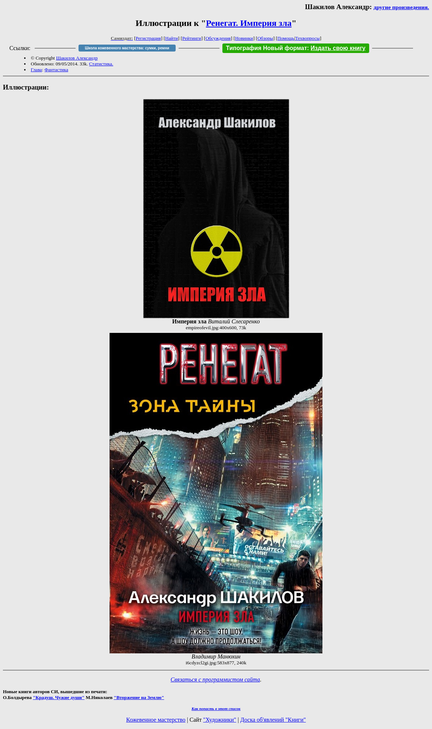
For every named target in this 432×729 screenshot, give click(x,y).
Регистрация (148, 38)
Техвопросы (307, 38)
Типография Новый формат (266, 48)
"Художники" (219, 720)
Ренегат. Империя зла (249, 23)
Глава (36, 69)
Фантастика (56, 69)
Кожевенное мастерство (156, 720)
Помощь (286, 38)
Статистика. (101, 64)
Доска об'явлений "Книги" (273, 720)
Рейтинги (191, 38)
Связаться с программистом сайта (215, 679)
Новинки (244, 38)
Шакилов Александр (77, 58)
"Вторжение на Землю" (139, 697)
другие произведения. (401, 7)
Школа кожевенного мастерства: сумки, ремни (127, 48)
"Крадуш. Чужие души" (59, 697)
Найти (171, 38)
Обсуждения (218, 38)
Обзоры (265, 38)
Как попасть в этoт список (216, 708)
